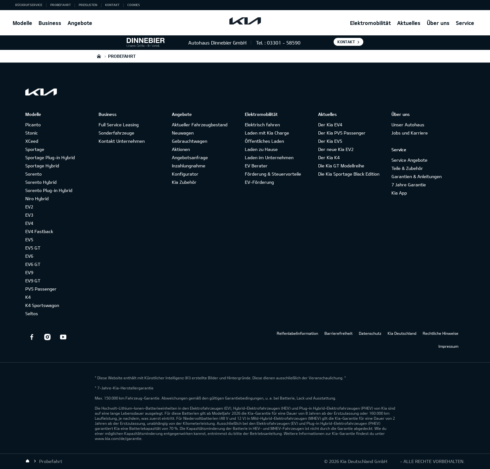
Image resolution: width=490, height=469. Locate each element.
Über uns (438, 23)
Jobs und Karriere (409, 132)
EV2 (29, 206)
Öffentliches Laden (264, 141)
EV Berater (256, 165)
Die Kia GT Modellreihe (341, 165)
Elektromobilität (370, 23)
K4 (28, 297)
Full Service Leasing (119, 124)
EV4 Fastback (39, 231)
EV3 (29, 215)
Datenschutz (370, 333)
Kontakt (346, 41)
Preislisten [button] (88, 5)
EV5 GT (32, 247)
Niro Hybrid (37, 198)
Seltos (31, 313)
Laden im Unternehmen (269, 157)
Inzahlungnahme (188, 165)
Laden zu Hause (261, 149)
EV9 (29, 272)
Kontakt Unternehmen (122, 141)
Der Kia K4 (329, 157)
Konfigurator (185, 174)
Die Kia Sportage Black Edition (348, 174)
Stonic (31, 132)
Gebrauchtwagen (189, 141)
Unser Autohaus (407, 124)
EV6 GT (32, 264)
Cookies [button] (133, 5)
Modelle (22, 23)
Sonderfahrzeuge (116, 132)
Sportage (34, 149)
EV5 (29, 239)
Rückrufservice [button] (28, 5)
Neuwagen (183, 132)
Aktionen (181, 149)
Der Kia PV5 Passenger (342, 132)
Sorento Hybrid (41, 182)
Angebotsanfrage (190, 157)
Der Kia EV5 (330, 141)
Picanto (33, 124)
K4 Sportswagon (42, 305)
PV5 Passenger (41, 289)
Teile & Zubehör (407, 168)
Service (465, 23)
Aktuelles (408, 23)
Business (50, 23)
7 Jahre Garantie (408, 184)
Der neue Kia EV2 (336, 149)
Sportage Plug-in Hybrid (50, 157)
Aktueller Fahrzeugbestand (199, 124)
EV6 (29, 256)
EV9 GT (32, 280)
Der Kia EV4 (330, 124)
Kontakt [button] (112, 5)
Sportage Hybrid (42, 165)
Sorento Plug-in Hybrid (48, 190)
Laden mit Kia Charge (267, 132)
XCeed (31, 141)
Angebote (80, 23)
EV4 (29, 223)
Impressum (448, 346)
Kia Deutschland (402, 333)
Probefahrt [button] (60, 5)
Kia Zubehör (184, 182)
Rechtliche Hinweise (440, 333)
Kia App (399, 192)
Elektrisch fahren (262, 124)
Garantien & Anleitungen (416, 176)
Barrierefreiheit (338, 333)
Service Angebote (409, 160)
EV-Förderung (259, 182)
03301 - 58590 (283, 42)
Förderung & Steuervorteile (273, 174)
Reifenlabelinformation (297, 333)
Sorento (33, 174)
